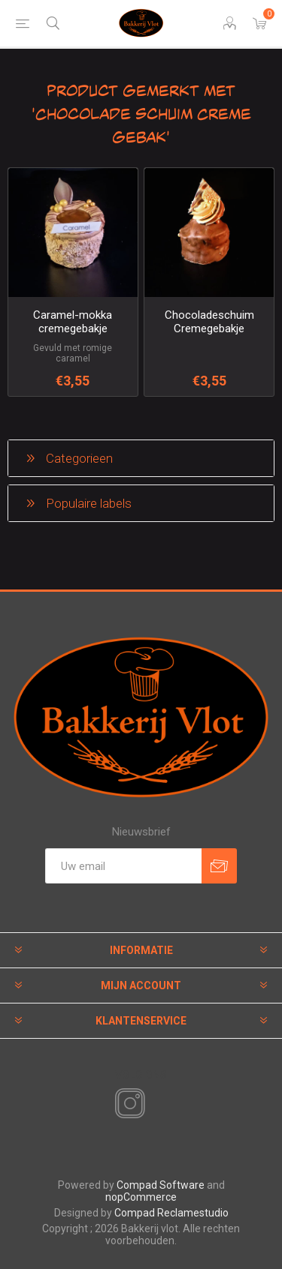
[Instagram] (127, 1104)
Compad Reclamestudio (171, 1213)
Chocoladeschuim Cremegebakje (209, 321)
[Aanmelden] (123, 866)
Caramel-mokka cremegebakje (72, 321)
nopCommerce (141, 1197)
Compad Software (161, 1185)
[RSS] (156, 1105)
